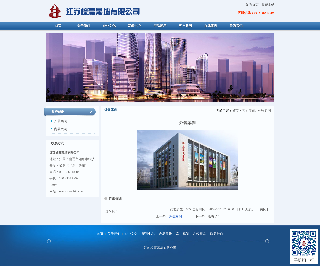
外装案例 (264, 111)
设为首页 (252, 4)
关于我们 (113, 234)
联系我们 (216, 234)
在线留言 (199, 234)
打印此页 (245, 209)
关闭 (263, 209)
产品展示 (165, 234)
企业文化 (131, 234)
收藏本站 (268, 4)
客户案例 (248, 111)
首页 (235, 111)
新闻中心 (148, 234)
